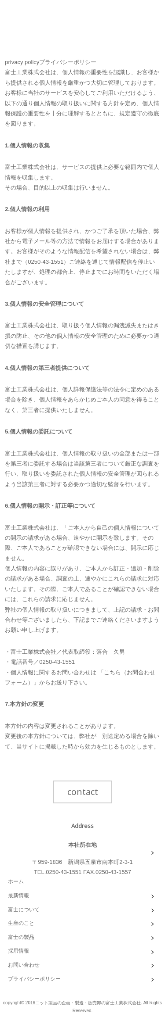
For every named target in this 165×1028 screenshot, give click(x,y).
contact (82, 792)
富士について (24, 909)
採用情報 (18, 951)
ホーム (16, 881)
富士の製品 (21, 937)
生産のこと (21, 923)
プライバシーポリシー (34, 979)
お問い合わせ (24, 965)
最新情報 (18, 895)
